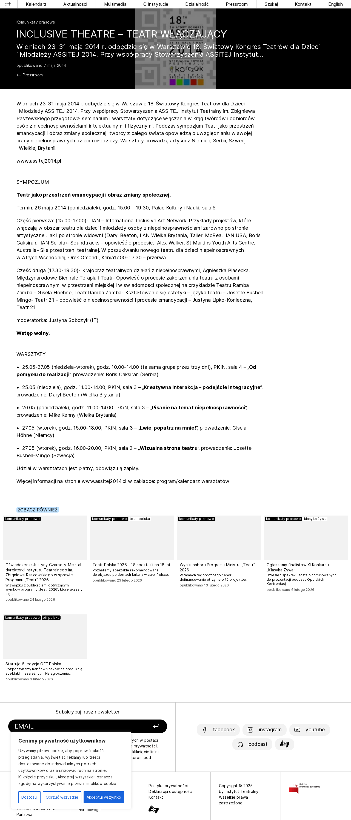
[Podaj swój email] (63, 726)
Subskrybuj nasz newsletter (87, 712)
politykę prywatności (137, 746)
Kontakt (303, 4)
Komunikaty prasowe (35, 22)
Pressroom (237, 4)
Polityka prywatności (168, 785)
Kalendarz (36, 4)
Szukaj (271, 4)
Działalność (197, 4)
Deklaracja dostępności (171, 791)
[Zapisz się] (137, 726)
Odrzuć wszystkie (62, 797)
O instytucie (155, 4)
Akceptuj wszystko (104, 797)
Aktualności (75, 4)
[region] (71, 770)
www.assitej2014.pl (38, 161)
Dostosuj (29, 797)
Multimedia (115, 4)
